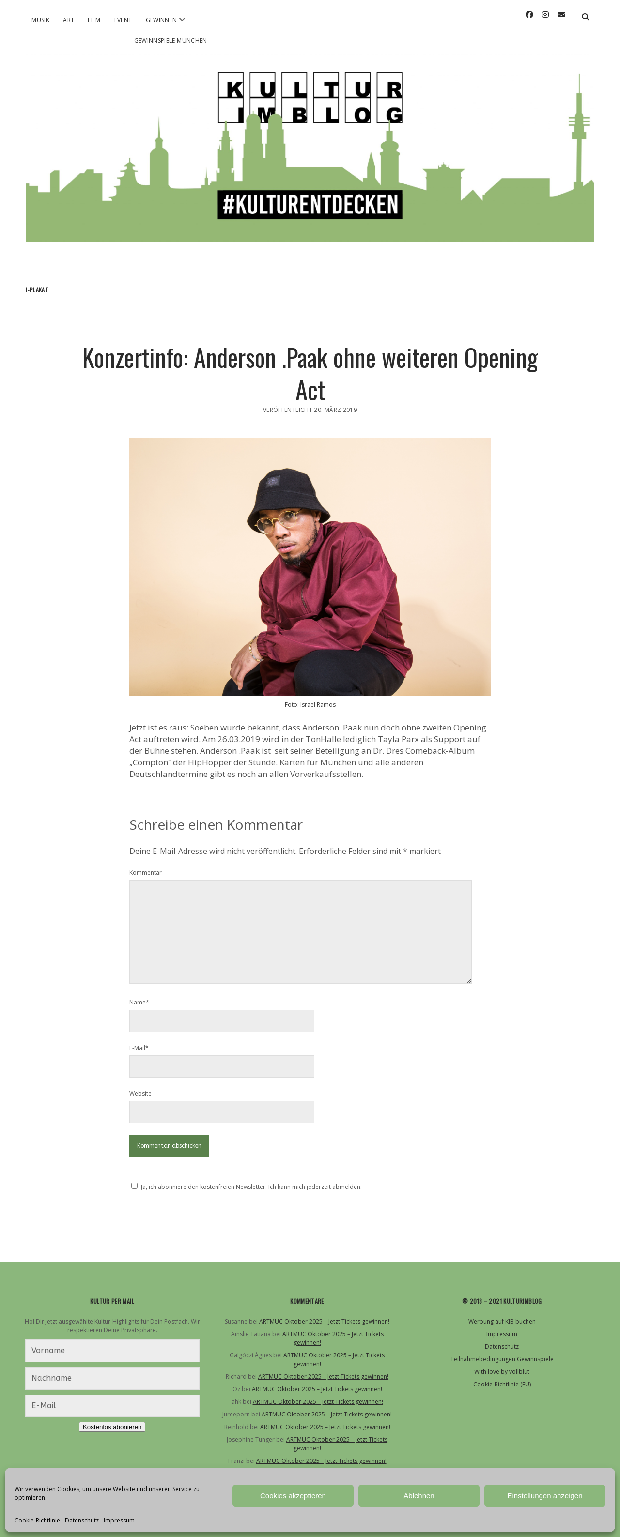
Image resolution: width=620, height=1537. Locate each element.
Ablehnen (418, 1495)
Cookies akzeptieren (293, 1495)
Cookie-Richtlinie (37, 1520)
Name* (139, 1002)
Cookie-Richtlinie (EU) (502, 1384)
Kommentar (145, 872)
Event (123, 20)
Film (94, 20)
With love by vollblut (501, 1372)
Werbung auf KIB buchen (502, 1321)
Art (68, 20)
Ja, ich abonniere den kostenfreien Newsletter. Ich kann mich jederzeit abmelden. (251, 1187)
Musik (40, 20)
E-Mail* (139, 1048)
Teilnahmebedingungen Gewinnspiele (502, 1359)
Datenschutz (82, 1520)
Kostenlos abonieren (112, 1426)
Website (140, 1093)
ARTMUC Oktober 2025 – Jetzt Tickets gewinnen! (324, 1321)
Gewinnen (161, 20)
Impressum (119, 1520)
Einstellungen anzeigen (544, 1495)
